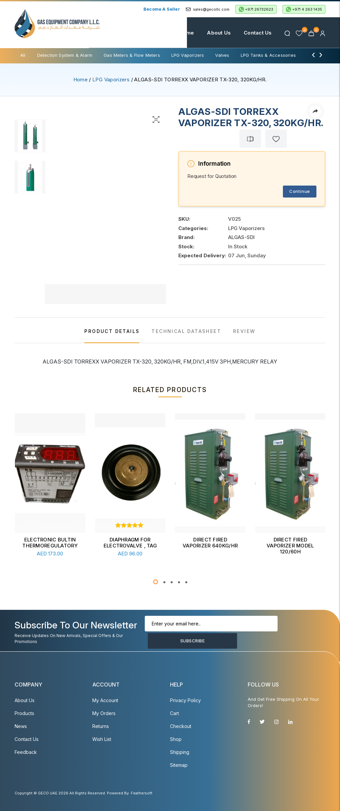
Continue (299, 191)
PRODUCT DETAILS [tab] (111, 331)
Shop (176, 739)
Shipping (179, 752)
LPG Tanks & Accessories (268, 55)
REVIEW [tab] (244, 331)
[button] (155, 581)
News (21, 726)
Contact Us (251, 33)
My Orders (104, 713)
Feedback (26, 752)
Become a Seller (161, 9)
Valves (222, 55)
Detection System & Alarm (65, 55)
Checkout (180, 726)
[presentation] (313, 54)
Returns (100, 726)
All (23, 55)
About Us (212, 33)
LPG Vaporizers (187, 55)
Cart (174, 713)
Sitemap (179, 765)
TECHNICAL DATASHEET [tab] (186, 331)
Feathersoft (141, 793)
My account (105, 700)
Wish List (101, 739)
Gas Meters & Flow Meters (132, 55)
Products (24, 713)
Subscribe (166, 639)
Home (179, 33)
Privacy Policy (185, 700)
